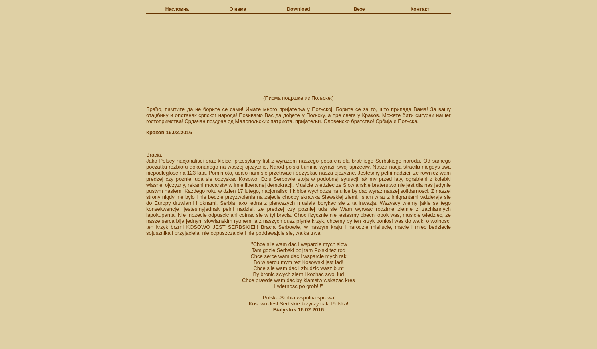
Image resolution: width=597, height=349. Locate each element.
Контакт (420, 9)
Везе (359, 9)
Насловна (177, 9)
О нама (237, 9)
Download (298, 9)
